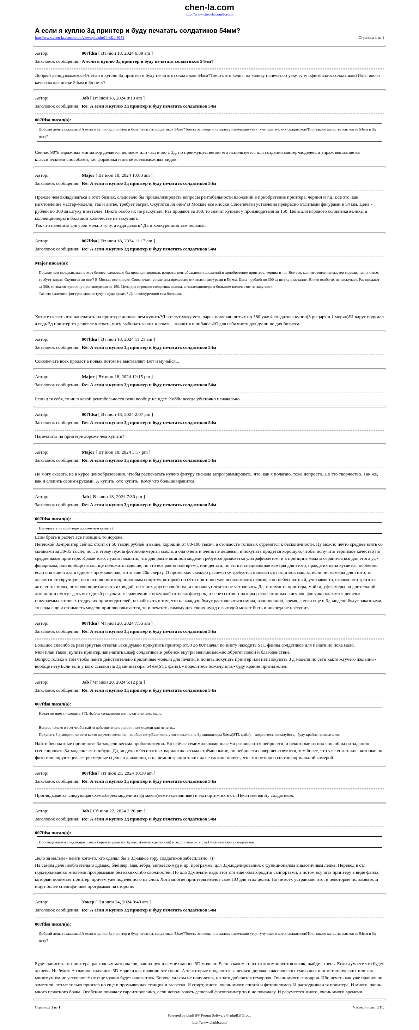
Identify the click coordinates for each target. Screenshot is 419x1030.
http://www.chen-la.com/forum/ (209, 14)
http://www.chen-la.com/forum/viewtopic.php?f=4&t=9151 (80, 38)
